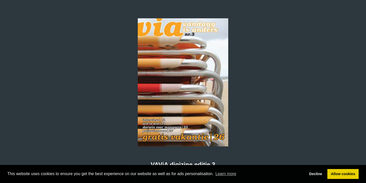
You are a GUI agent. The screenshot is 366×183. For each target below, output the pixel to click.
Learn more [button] (226, 174)
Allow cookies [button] (343, 174)
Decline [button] (315, 174)
